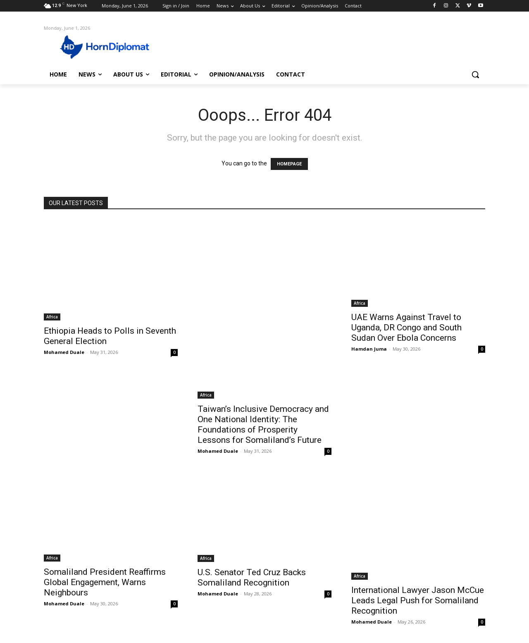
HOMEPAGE (289, 164)
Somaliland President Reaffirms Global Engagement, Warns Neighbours (105, 582)
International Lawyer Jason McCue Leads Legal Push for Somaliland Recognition (417, 600)
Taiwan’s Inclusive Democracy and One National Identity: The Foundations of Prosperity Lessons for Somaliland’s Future (263, 424)
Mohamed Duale (64, 352)
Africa (52, 317)
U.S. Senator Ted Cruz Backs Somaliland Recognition (252, 577)
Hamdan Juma (369, 349)
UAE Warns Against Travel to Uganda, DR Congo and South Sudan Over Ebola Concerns (406, 327)
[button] (475, 74)
